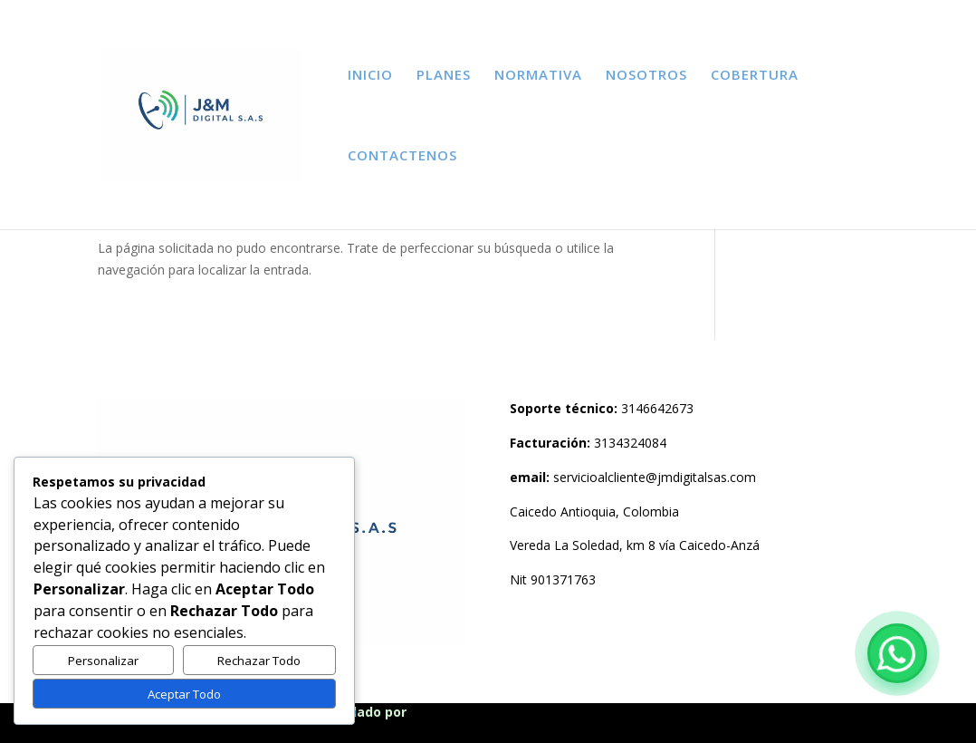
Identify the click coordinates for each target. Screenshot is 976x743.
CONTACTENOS (402, 156)
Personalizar (103, 660)
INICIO (370, 75)
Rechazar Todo (259, 660)
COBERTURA (755, 75)
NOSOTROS (646, 75)
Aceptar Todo (184, 694)
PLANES (443, 75)
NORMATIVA (538, 75)
